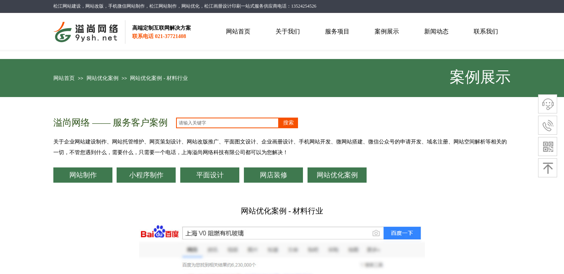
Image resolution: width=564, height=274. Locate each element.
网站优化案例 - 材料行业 (159, 78)
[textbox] (227, 123)
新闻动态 (436, 31)
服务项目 (337, 31)
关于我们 (288, 31)
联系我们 (486, 31)
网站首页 (64, 78)
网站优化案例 (103, 78)
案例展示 (387, 31)
